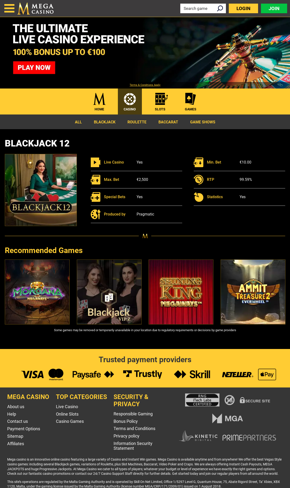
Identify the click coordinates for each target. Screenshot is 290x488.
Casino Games (70, 421)
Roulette (136, 122)
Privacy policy (126, 435)
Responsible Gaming (133, 413)
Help (11, 414)
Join (274, 8)
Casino (130, 109)
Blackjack (104, 122)
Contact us (17, 421)
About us (15, 406)
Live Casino (67, 406)
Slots (160, 109)
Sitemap (15, 436)
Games (190, 109)
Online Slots (67, 414)
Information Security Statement (133, 446)
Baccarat (168, 122)
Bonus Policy (126, 421)
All (78, 122)
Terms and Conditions (134, 428)
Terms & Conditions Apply (145, 85)
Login (243, 8)
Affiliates (15, 443)
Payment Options (23, 428)
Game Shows (202, 122)
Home (99, 109)
